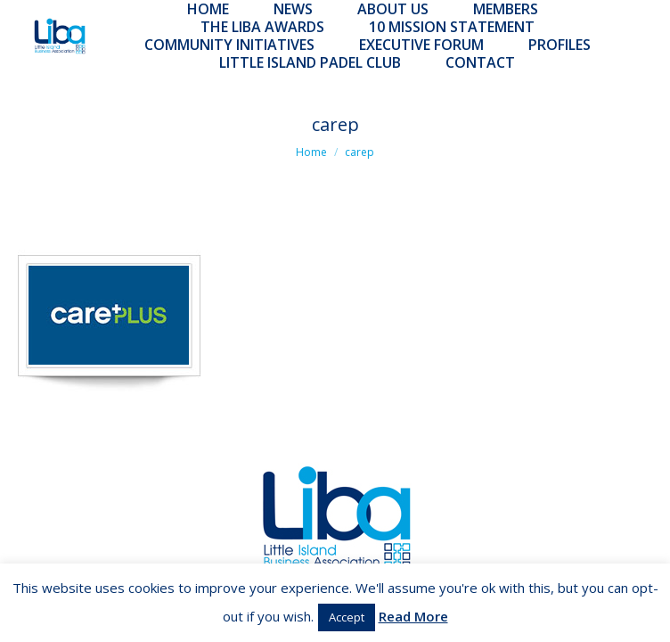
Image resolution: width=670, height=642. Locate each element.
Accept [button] (346, 617)
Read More (413, 616)
